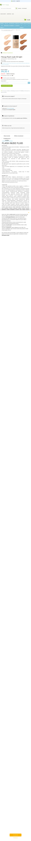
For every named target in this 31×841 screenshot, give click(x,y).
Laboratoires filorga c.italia (12, 58)
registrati (18, 1)
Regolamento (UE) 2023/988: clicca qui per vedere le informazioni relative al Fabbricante (15, 66)
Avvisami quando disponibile (6, 85)
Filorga (4, 60)
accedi (13, 1)
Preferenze (15, 837)
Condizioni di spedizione (7, 52)
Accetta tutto (15, 834)
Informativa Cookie (5, 235)
